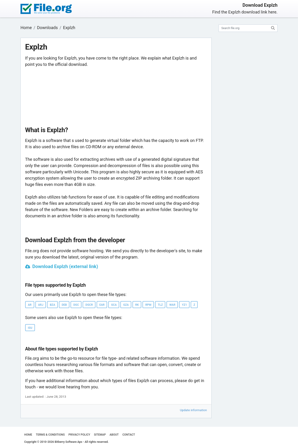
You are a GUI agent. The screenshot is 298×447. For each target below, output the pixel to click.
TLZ (160, 304)
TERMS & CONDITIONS (50, 434)
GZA (126, 304)
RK (137, 304)
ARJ (40, 304)
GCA (114, 304)
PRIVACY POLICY (79, 434)
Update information (193, 410)
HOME (28, 434)
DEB (64, 304)
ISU (30, 327)
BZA (52, 304)
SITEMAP (100, 434)
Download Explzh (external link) (65, 266)
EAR (102, 304)
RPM (148, 304)
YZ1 (184, 304)
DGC (76, 304)
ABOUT (114, 434)
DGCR (89, 304)
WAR (172, 304)
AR (30, 304)
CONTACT (128, 434)
